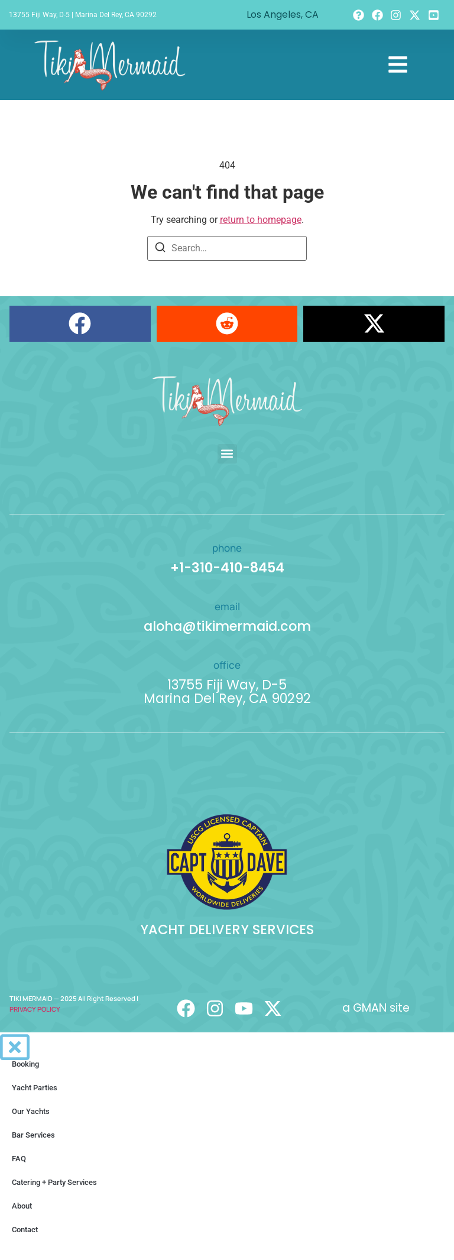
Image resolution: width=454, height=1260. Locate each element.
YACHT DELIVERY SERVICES (227, 929)
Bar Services (33, 1135)
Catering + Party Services (54, 1182)
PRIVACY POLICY (34, 1009)
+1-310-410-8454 (227, 567)
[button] (80, 324)
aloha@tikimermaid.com (227, 626)
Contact (25, 1229)
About (22, 1205)
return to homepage (260, 219)
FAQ (19, 1158)
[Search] (160, 249)
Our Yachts (31, 1111)
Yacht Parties (34, 1087)
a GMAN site (376, 1008)
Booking (25, 1064)
